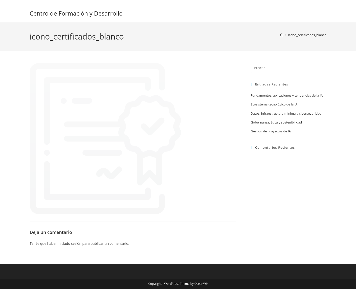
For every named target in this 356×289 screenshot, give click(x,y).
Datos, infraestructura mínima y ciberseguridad (286, 113)
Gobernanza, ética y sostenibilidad (276, 122)
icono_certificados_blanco (307, 35)
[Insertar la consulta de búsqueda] (288, 68)
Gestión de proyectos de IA (271, 131)
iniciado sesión (69, 243)
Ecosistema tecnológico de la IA (274, 104)
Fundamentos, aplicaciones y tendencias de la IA (287, 95)
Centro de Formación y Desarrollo (76, 13)
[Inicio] (281, 35)
